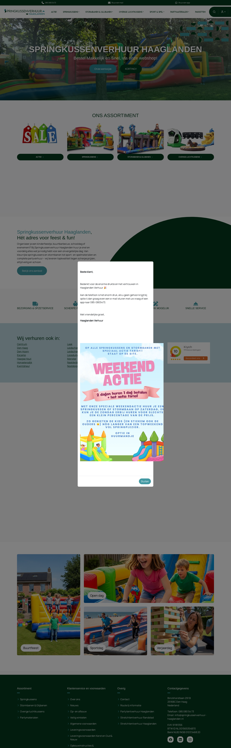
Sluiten (145, 481)
